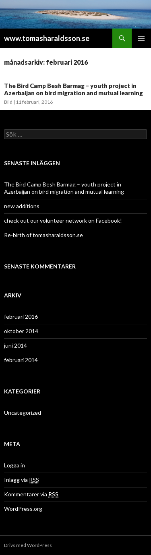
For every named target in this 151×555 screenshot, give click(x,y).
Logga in (14, 465)
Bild (8, 102)
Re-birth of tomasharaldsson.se (43, 234)
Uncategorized (22, 412)
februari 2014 (21, 359)
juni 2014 (15, 345)
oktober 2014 (21, 331)
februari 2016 (21, 316)
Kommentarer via (31, 494)
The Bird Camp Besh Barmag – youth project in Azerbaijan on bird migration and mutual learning (73, 89)
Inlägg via (21, 479)
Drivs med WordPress (28, 545)
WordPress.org (23, 508)
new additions (21, 206)
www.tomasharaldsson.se (46, 38)
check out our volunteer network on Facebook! (63, 220)
